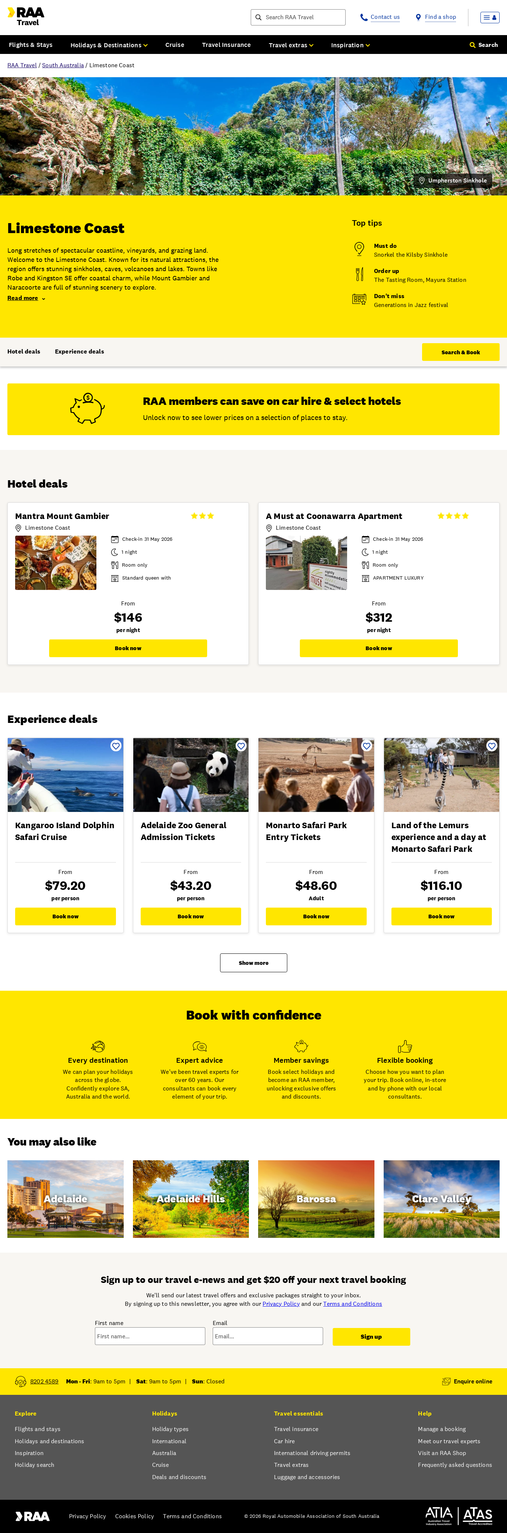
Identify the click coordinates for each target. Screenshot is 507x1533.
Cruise (174, 45)
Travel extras (291, 1465)
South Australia (63, 65)
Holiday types (170, 1429)
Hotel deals (23, 351)
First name (109, 1323)
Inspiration (29, 1453)
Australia (164, 1453)
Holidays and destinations (49, 1441)
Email (220, 1323)
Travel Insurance (226, 45)
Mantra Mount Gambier (62, 516)
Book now (128, 648)
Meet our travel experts (449, 1441)
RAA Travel (22, 65)
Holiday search (34, 1465)
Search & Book (461, 352)
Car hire (284, 1441)
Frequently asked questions (455, 1465)
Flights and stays (38, 1429)
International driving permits (312, 1453)
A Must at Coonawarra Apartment (334, 516)
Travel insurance (296, 1429)
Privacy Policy (281, 1304)
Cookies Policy (134, 1516)
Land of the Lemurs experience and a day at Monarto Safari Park (439, 837)
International (169, 1441)
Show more (253, 962)
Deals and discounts (179, 1477)
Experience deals (79, 351)
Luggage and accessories (307, 1477)
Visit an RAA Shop (442, 1453)
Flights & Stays (31, 45)
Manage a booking (442, 1429)
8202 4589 (44, 1381)
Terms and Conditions (352, 1304)
